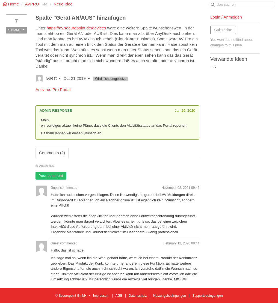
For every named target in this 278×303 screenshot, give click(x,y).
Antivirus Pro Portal (53, 89)
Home (11, 4)
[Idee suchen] (242, 4)
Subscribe (223, 30)
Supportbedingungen (207, 296)
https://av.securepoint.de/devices (76, 28)
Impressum (101, 296)
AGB (119, 296)
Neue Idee (63, 4)
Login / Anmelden (226, 17)
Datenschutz (138, 296)
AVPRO (32, 4)
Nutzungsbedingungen (169, 296)
